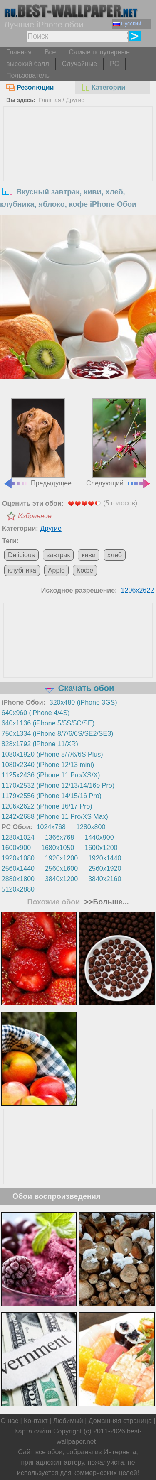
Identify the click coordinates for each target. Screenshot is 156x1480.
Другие (75, 100)
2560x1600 (61, 868)
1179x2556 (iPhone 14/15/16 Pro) (52, 795)
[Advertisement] (78, 169)
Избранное (35, 515)
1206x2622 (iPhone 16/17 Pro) (47, 806)
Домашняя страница (120, 1420)
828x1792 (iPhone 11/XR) (40, 743)
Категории (103, 87)
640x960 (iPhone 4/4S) (36, 712)
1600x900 (16, 847)
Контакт (36, 1420)
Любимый (68, 1420)
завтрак (58, 555)
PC (114, 63)
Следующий (118, 442)
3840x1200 (61, 878)
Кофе (85, 570)
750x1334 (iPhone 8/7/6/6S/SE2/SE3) (58, 733)
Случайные (79, 63)
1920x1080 (18, 858)
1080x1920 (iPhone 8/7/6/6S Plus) (52, 754)
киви (88, 555)
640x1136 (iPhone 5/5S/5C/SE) (48, 723)
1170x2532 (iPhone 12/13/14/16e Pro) (58, 785)
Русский (127, 23)
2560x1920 (104, 868)
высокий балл (27, 63)
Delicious (21, 555)
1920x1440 (104, 858)
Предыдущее (37, 442)
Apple (56, 570)
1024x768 (51, 827)
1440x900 (99, 837)
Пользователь (28, 75)
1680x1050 (57, 847)
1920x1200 (61, 858)
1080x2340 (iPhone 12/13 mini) (48, 764)
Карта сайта (32, 1431)
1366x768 (59, 837)
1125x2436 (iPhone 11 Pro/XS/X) (51, 775)
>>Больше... (105, 902)
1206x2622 (137, 590)
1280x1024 (18, 837)
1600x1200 (100, 847)
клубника (22, 570)
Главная (19, 52)
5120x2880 (18, 889)
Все (50, 52)
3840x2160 (104, 878)
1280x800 (90, 827)
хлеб (114, 555)
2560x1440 (18, 868)
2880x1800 (18, 878)
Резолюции (30, 87)
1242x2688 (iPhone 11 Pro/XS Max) (55, 816)
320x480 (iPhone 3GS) (83, 702)
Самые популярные (99, 52)
